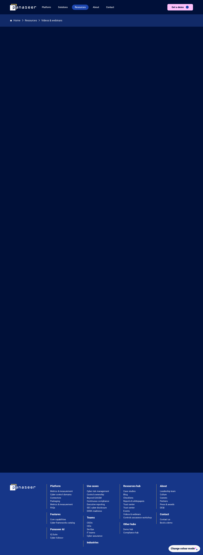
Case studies (129, 456)
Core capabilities (58, 484)
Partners (164, 466)
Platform (46, 7)
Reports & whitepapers (133, 466)
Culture (163, 459)
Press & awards (167, 469)
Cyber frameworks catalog (62, 488)
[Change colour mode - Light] (183, 548)
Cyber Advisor (56, 503)
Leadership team (168, 456)
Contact (110, 7)
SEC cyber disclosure (97, 472)
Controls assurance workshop (137, 482)
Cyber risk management (98, 456)
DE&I (162, 472)
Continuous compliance (98, 466)
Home (15, 20)
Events (126, 476)
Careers (163, 463)
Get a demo (178, 7)
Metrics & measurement (61, 456)
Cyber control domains (61, 459)
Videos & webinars (51, 20)
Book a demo (166, 488)
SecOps (90, 494)
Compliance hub (130, 497)
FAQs (52, 472)
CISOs (90, 488)
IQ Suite (54, 499)
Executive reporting (96, 469)
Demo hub (128, 494)
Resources (80, 7)
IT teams (91, 497)
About (96, 7)
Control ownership (95, 459)
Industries (92, 507)
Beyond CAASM (94, 463)
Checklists (128, 463)
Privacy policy (155, 545)
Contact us (165, 484)
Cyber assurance (94, 501)
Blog (125, 459)
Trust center (128, 469)
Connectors (55, 463)
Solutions (63, 7)
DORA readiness (94, 476)
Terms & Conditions (137, 545)
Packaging (55, 466)
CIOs (89, 491)
